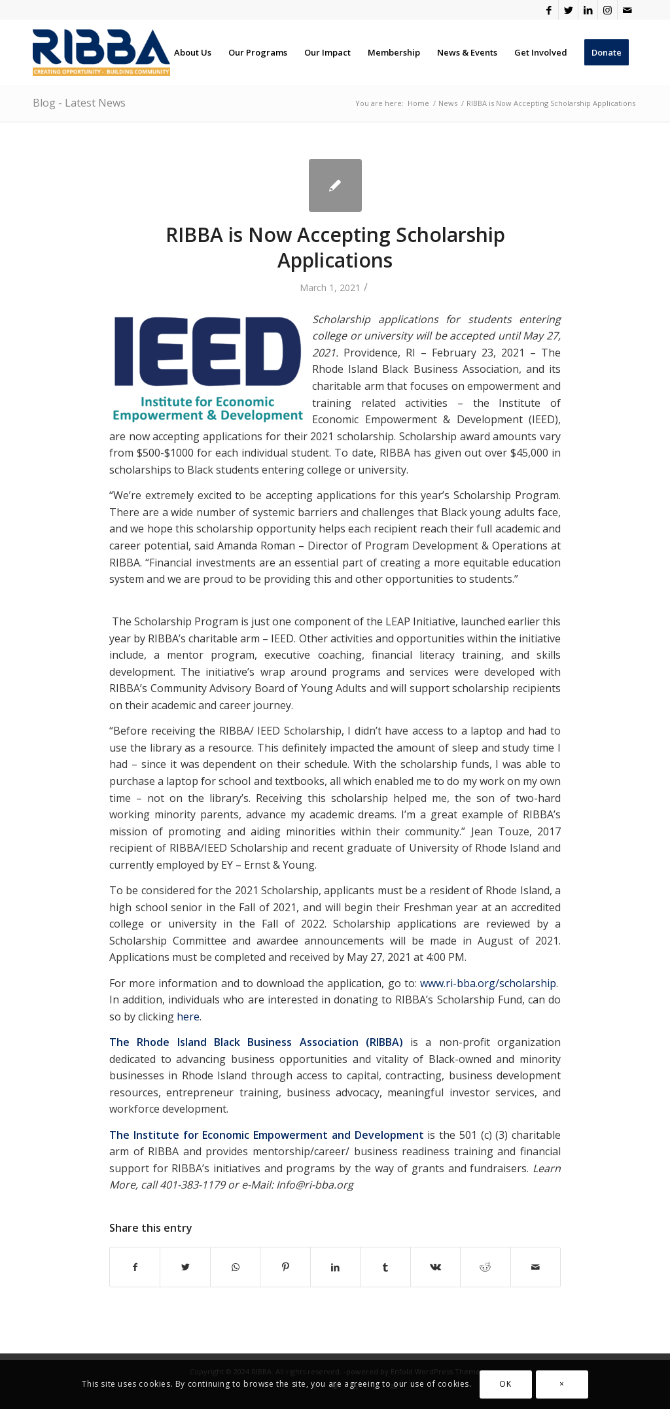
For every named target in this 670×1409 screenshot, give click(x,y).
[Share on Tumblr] (385, 1267)
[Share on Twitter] (184, 1267)
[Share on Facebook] (135, 1267)
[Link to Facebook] (548, 10)
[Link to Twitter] (568, 10)
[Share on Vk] (435, 1267)
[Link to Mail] (627, 10)
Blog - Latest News (79, 103)
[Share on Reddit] (485, 1267)
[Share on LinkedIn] (335, 1267)
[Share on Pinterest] (284, 1267)
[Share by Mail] (536, 1267)
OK (505, 1383)
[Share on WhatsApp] (235, 1267)
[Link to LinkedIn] (587, 10)
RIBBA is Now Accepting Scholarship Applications (335, 247)
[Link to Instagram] (607, 10)
